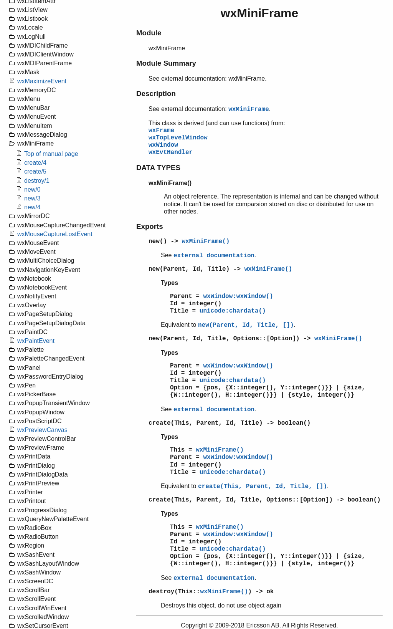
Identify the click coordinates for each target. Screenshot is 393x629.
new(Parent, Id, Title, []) (246, 325)
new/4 (32, 207)
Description (156, 93)
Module (148, 33)
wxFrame (161, 130)
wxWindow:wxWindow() (238, 296)
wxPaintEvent (35, 341)
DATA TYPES (158, 168)
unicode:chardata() (233, 311)
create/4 (35, 162)
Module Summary (166, 63)
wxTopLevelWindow (178, 137)
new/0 (32, 189)
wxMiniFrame (248, 109)
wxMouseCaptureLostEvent (54, 234)
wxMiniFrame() (206, 241)
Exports (149, 226)
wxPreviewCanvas (42, 430)
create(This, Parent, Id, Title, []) (262, 486)
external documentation (213, 255)
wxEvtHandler (171, 152)
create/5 (35, 171)
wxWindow (163, 145)
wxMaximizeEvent (41, 81)
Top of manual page (51, 154)
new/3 (32, 198)
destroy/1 (37, 180)
